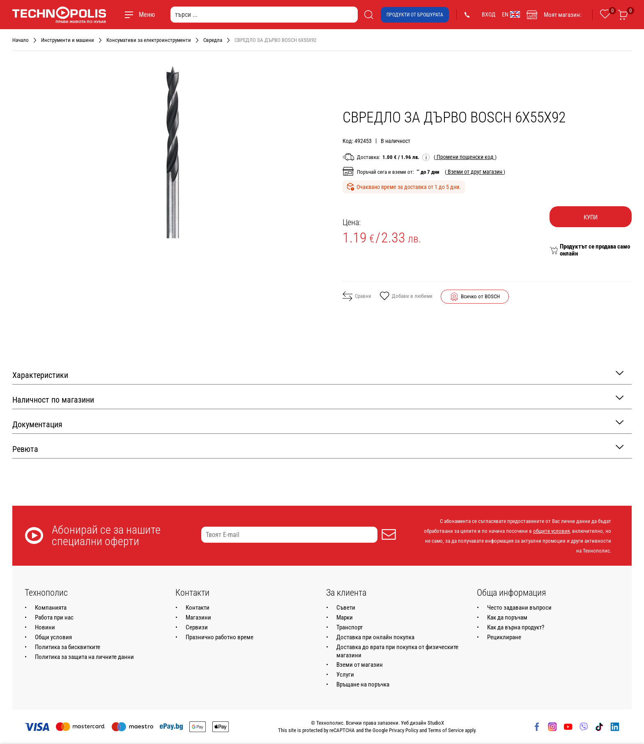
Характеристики (317, 374)
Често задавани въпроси (519, 607)
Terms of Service (446, 730)
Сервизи (197, 627)
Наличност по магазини (317, 399)
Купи (591, 217)
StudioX (436, 723)
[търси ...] (264, 15)
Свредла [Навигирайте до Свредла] (212, 40)
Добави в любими (406, 297)
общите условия (551, 531)
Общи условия (53, 637)
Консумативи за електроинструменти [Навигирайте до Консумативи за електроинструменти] (148, 40)
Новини (45, 627)
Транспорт (349, 627)
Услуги (345, 674)
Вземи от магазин (359, 664)
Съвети (345, 607)
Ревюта (317, 448)
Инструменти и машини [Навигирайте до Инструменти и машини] (67, 40)
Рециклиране (504, 637)
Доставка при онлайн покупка (375, 637)
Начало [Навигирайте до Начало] (20, 40)
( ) (465, 157)
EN (511, 14)
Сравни (357, 296)
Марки (344, 617)
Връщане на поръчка (362, 684)
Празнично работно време (219, 637)
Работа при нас (54, 617)
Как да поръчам (507, 617)
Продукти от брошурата (414, 15)
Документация (317, 423)
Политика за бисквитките (67, 647)
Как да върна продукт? (515, 627)
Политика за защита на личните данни (84, 657)
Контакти (197, 607)
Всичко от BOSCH (480, 296)
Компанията (51, 607)
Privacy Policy (403, 730)
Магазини (198, 617)
